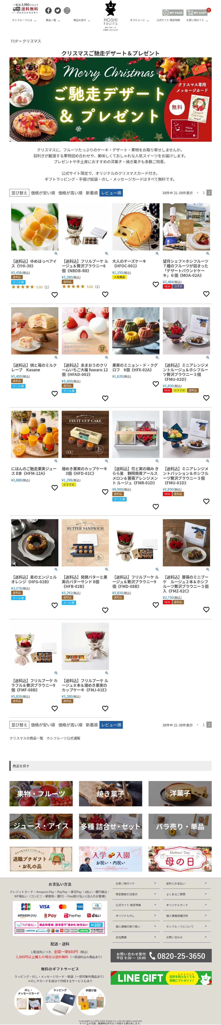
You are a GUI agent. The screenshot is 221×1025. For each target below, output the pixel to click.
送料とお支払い (175, 883)
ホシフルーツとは (22, 20)
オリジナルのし (125, 916)
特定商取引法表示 (127, 894)
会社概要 (121, 937)
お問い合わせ (174, 937)
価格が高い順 (70, 193)
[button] (197, 193)
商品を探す (80, 20)
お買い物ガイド (195, 20)
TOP (14, 41)
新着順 (92, 193)
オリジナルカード (177, 905)
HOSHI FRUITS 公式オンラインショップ (111, 16)
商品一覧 (51, 20)
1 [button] (204, 192)
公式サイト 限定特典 (168, 20)
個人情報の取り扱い (128, 926)
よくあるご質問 (175, 894)
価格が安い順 (43, 193)
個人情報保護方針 (177, 916)
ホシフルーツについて (180, 926)
